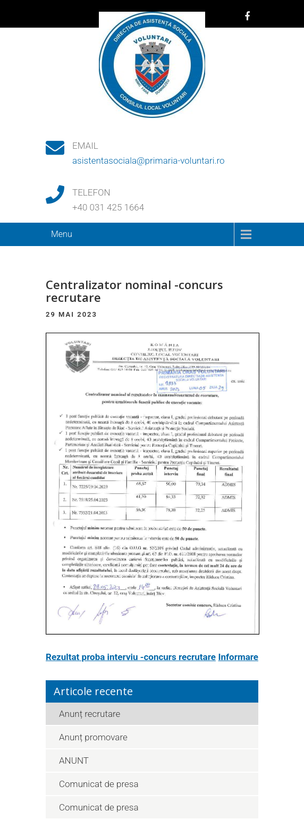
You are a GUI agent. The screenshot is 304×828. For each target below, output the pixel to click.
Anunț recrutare (89, 713)
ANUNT (74, 760)
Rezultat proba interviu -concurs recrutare (131, 657)
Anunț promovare (93, 737)
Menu (61, 234)
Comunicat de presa (99, 784)
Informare (238, 657)
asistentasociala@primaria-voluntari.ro (148, 160)
